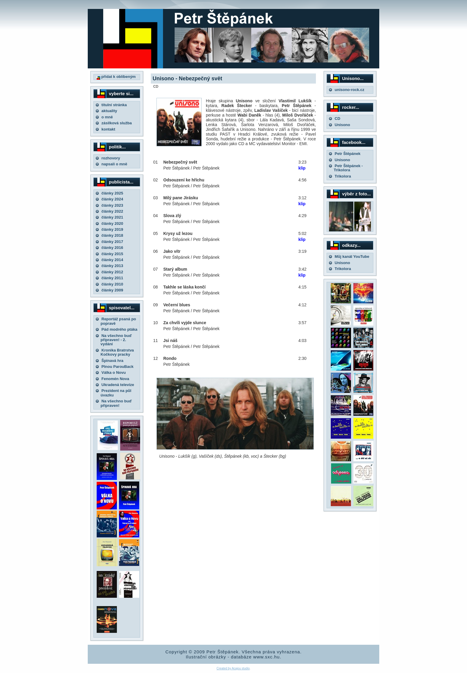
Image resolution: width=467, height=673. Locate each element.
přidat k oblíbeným (116, 76)
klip (301, 168)
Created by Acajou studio (233, 668)
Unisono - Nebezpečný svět (187, 78)
